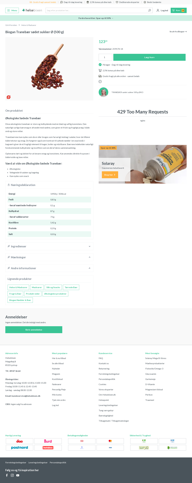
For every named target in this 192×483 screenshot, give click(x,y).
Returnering (104, 368)
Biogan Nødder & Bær (20, 300)
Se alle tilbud (58, 363)
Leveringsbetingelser (108, 405)
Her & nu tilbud (59, 358)
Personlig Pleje (59, 389)
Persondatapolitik (107, 379)
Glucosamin (150, 374)
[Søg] (149, 10)
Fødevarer (56, 384)
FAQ (101, 358)
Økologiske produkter (55, 293)
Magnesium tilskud (154, 389)
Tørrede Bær (71, 287)
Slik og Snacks (53, 287)
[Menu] (12, 10)
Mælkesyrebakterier (155, 363)
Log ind (55, 405)
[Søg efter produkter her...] (96, 10)
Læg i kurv (149, 57)
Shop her (110, 174)
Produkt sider (33, 293)
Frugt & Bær (15, 293)
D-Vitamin (150, 384)
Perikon (149, 394)
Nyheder (56, 368)
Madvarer (37, 287)
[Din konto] (162, 10)
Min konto (57, 394)
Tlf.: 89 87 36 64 (12, 371)
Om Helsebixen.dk (107, 394)
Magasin (56, 374)
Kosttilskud (57, 379)
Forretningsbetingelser (109, 374)
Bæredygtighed (106, 415)
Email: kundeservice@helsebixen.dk (22, 396)
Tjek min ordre (58, 400)
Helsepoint (104, 400)
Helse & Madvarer (18, 287)
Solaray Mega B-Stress (155, 358)
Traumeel (149, 400)
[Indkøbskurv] (179, 10)
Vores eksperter (106, 389)
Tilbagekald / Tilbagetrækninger (114, 420)
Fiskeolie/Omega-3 (154, 368)
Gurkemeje (150, 379)
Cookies (102, 384)
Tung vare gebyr (106, 410)
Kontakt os (104, 363)
